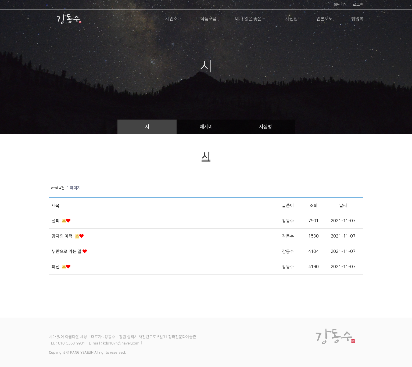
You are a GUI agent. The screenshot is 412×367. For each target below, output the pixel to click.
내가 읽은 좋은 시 (250, 18)
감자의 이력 (67, 236)
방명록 (357, 18)
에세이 (205, 126)
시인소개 (173, 18)
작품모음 (208, 18)
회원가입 (340, 4)
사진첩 (291, 18)
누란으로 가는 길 (69, 251)
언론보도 (324, 18)
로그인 (358, 4)
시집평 (265, 126)
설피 (61, 220)
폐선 (61, 266)
